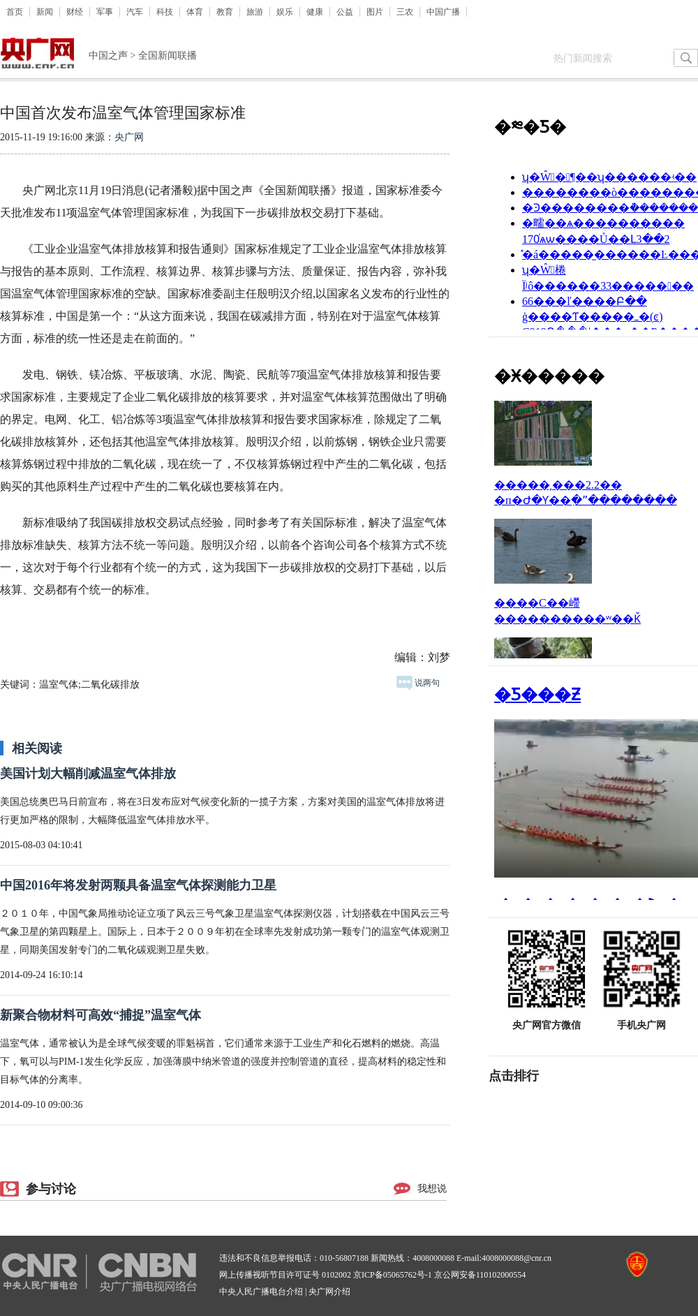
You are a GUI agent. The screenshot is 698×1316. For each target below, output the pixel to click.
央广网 (129, 137)
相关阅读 (37, 748)
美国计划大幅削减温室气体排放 (88, 774)
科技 (164, 12)
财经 (74, 12)
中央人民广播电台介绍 (261, 1291)
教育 (224, 12)
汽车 (134, 12)
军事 (104, 12)
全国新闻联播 (167, 55)
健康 (314, 12)
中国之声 (108, 55)
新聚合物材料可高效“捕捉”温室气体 (100, 1015)
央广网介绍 (329, 1291)
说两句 (418, 683)
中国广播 (443, 12)
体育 (194, 12)
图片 (374, 12)
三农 (404, 12)
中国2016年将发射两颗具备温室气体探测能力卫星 (138, 885)
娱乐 (284, 12)
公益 (344, 12)
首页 (14, 12)
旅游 (254, 12)
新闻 (44, 12)
